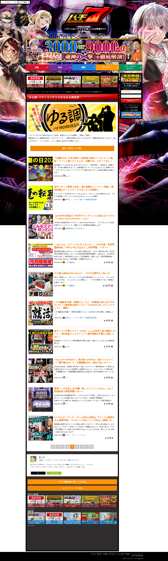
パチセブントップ (33, 92)
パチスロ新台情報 (131, 107)
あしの (67, 176)
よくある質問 (120, 554)
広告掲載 (105, 554)
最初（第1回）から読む (72, 148)
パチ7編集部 (70, 262)
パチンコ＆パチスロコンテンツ (50, 92)
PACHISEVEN (139, 555)
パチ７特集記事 (66, 92)
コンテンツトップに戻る (72, 488)
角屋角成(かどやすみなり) (75, 228)
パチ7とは (93, 554)
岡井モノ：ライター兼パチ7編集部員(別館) (81, 199)
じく (67, 377)
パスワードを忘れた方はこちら (131, 105)
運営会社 (99, 554)
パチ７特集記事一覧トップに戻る (72, 482)
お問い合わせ (112, 554)
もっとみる (30, 89)
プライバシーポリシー (137, 554)
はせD (67, 346)
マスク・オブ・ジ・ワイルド (76, 435)
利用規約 (127, 554)
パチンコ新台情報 (131, 110)
